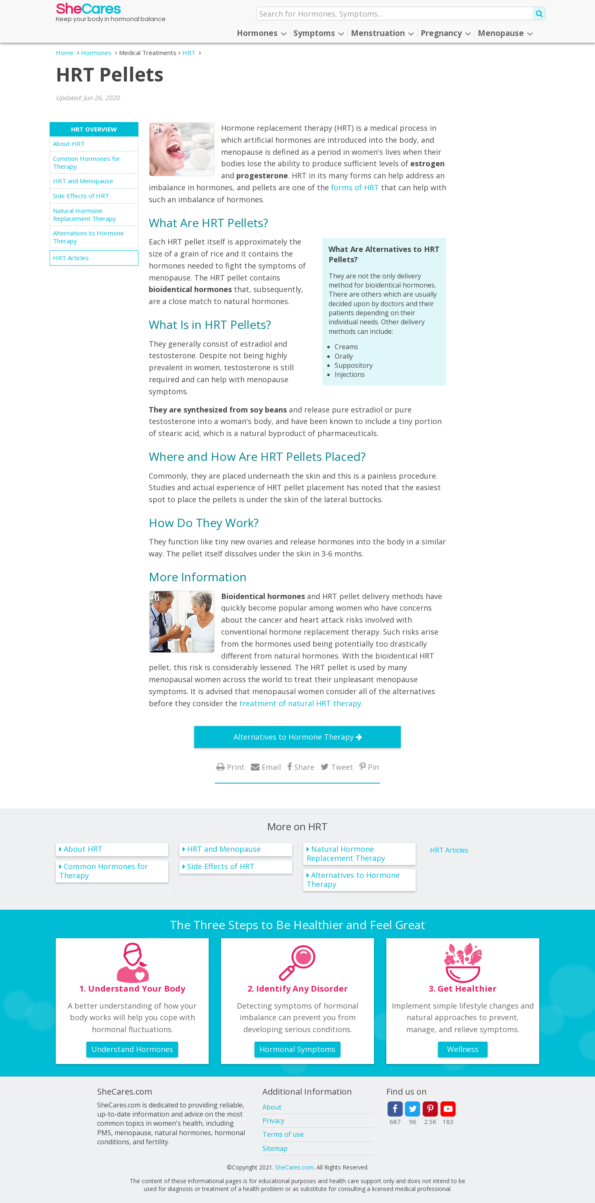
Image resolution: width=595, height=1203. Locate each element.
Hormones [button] (262, 33)
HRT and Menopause (83, 181)
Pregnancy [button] (446, 33)
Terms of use (283, 1134)
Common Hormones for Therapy (86, 162)
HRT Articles (71, 258)
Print (236, 766)
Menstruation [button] (382, 33)
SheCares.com (294, 1167)
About (271, 1107)
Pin (373, 766)
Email (271, 766)
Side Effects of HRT (81, 196)
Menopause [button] (505, 33)
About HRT (69, 143)
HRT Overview (94, 129)
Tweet (342, 766)
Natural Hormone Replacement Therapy (84, 214)
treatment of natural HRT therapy (300, 703)
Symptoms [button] (318, 33)
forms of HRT (355, 187)
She (88, 11)
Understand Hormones (132, 1049)
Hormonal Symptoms (297, 1049)
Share (304, 766)
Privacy (273, 1120)
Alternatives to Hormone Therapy (88, 237)
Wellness (462, 1049)
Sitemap (275, 1148)
